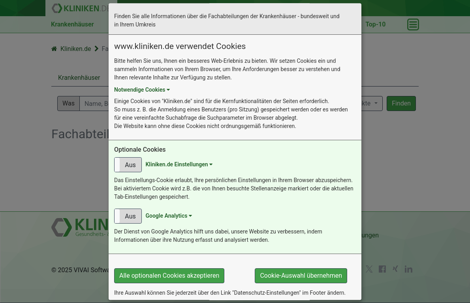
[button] (128, 164)
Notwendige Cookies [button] (142, 90)
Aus (130, 165)
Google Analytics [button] (168, 216)
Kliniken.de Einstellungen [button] (178, 164)
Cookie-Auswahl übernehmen (301, 275)
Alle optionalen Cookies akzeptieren (169, 275)
